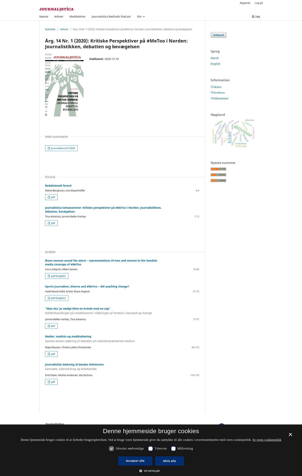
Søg (256, 16)
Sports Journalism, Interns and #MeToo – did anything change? (87, 286)
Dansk (215, 58)
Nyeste (43, 16)
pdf (52, 197)
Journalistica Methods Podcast (111, 16)
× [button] (290, 436)
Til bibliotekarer (219, 98)
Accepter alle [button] (135, 461)
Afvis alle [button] (169, 461)
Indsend (218, 35)
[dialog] (151, 450)
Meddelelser (78, 16)
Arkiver (58, 16)
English (215, 64)
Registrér (245, 3)
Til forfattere (218, 92)
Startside (50, 29)
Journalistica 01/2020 (62, 148)
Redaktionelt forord (58, 185)
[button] (151, 471)
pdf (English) (58, 276)
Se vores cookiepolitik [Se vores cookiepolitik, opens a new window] (267, 439)
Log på (259, 3)
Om (139, 16)
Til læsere (216, 87)
